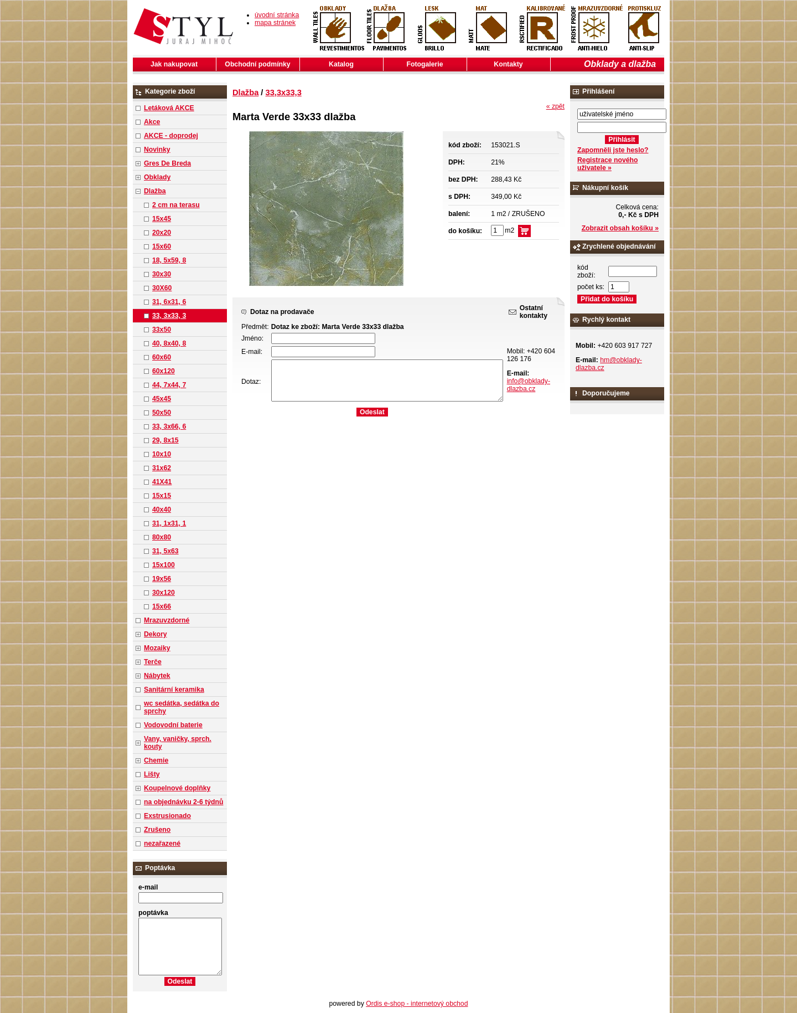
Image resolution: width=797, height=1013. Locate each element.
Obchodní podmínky (257, 64)
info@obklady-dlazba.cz (528, 385)
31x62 (161, 468)
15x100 (163, 565)
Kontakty (508, 64)
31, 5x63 (165, 551)
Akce (152, 122)
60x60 (161, 357)
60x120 (163, 371)
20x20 (161, 232)
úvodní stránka (277, 15)
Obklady (157, 177)
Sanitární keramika (174, 689)
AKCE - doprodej (171, 136)
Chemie (156, 760)
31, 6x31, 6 (169, 302)
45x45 (161, 399)
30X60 (162, 288)
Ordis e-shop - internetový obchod (417, 1003)
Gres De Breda (167, 163)
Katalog (341, 64)
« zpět (555, 106)
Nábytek (157, 676)
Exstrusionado (167, 816)
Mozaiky (157, 648)
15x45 (161, 219)
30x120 (163, 593)
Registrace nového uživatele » (607, 164)
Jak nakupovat (174, 64)
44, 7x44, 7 (169, 385)
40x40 (161, 509)
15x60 (161, 246)
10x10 (161, 454)
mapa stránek (275, 23)
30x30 (161, 274)
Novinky (157, 149)
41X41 (162, 482)
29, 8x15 (165, 440)
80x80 (161, 537)
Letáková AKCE (169, 108)
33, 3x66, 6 (169, 426)
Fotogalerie (425, 64)
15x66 (161, 606)
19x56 (161, 579)
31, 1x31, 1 (169, 523)
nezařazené (162, 843)
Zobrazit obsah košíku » (620, 228)
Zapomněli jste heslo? (613, 150)
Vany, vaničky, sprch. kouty (177, 742)
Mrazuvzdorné (166, 620)
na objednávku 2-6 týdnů (183, 802)
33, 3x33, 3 (169, 316)
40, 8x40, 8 (169, 343)
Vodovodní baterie (173, 725)
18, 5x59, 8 (169, 260)
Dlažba (154, 191)
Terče (153, 662)
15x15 (161, 496)
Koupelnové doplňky (177, 788)
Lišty (152, 774)
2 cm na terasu (176, 205)
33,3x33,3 (284, 92)
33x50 (161, 329)
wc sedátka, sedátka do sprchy (181, 707)
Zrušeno (157, 830)
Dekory (155, 634)
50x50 (161, 412)
